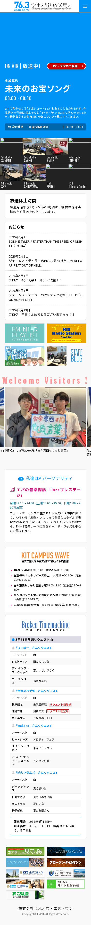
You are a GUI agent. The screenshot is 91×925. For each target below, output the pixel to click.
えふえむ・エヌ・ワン (45, 6)
